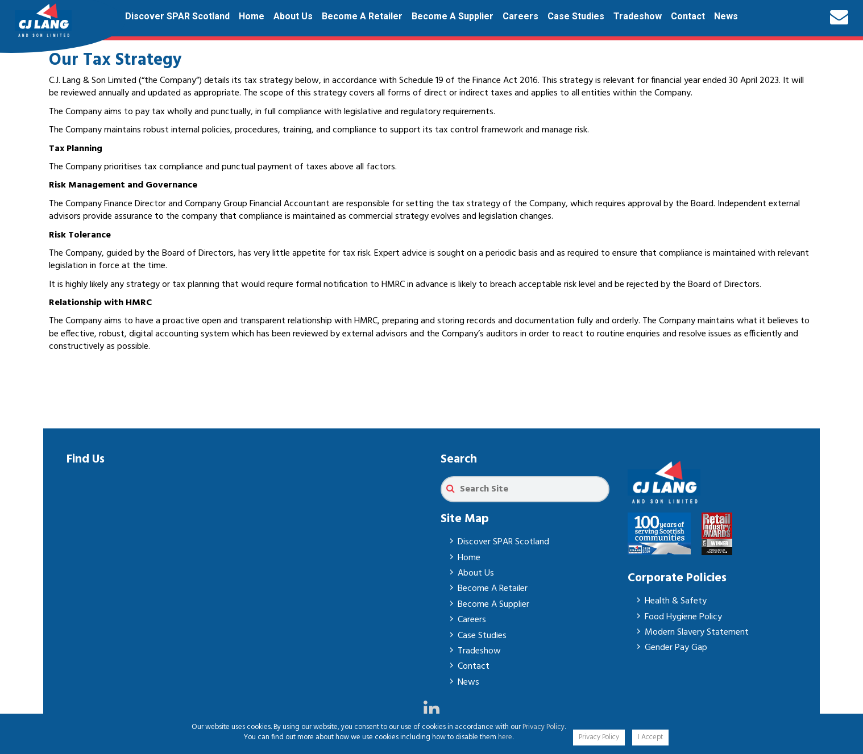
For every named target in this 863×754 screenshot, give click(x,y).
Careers (520, 16)
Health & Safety (676, 601)
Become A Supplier (452, 16)
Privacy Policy (543, 727)
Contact (688, 16)
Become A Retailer (362, 16)
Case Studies (575, 16)
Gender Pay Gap (676, 647)
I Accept (650, 737)
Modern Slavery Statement (697, 632)
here (505, 737)
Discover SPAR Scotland (177, 16)
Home (251, 16)
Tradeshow (637, 16)
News (726, 16)
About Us (293, 16)
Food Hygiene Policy (683, 617)
